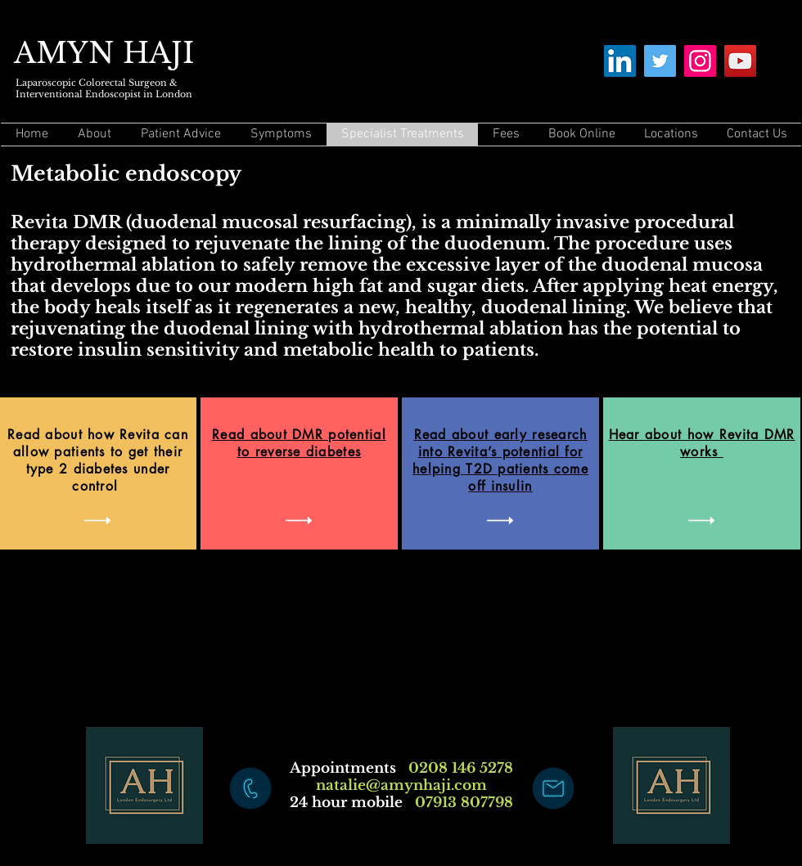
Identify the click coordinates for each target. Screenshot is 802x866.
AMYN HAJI (104, 52)
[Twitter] (660, 61)
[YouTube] (740, 61)
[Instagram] (700, 61)
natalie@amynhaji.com (401, 785)
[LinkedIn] (620, 61)
